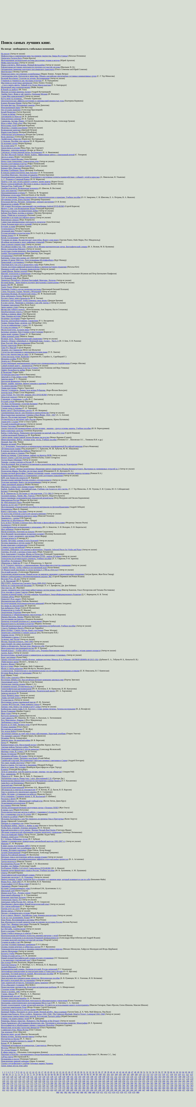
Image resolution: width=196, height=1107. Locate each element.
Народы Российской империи (13, 855)
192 (83, 1079)
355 (159, 1086)
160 (147, 1077)
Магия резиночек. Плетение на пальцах (17, 532)
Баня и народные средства (12, 431)
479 (133, 1092)
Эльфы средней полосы (11, 698)
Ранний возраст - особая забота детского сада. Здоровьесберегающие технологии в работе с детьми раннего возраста (50, 650)
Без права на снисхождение (12, 606)
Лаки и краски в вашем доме (13, 244)
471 (101, 1092)
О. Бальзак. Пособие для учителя (15, 141)
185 (55, 1079)
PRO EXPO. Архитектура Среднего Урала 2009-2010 (23, 583)
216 (179, 1079)
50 (141, 1072)
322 (27, 1086)
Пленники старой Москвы (12, 159)
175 (15, 1079)
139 (63, 1077)
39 (108, 1072)
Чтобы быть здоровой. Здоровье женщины (19, 828)
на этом (19, 1066)
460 (57, 1092)
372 (35, 1088)
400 (147, 1088)
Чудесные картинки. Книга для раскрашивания (21, 482)
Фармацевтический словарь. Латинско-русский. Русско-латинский (29, 969)
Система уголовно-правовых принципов (18, 944)
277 (39, 1083)
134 (43, 1077)
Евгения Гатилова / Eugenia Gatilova (16, 166)
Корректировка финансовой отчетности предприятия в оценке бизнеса (31, 781)
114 (155, 1074)
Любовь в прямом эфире (11, 314)
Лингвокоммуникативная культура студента (19, 368)
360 (179, 1086)
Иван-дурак (6, 713)
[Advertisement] (98, 20)
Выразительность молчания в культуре (17, 624)
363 (191, 1086)
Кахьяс (4, 1043)
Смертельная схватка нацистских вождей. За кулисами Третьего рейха (31, 1016)
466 (81, 1092)
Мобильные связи (8, 926)
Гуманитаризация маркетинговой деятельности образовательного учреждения (34, 1001)
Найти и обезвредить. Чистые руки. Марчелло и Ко (22, 646)
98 (94, 1074)
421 (39, 1090)
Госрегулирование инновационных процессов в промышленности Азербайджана (35, 363)
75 (25, 1074)
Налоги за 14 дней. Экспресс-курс (15, 725)
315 (191, 1083)
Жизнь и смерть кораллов (12, 668)
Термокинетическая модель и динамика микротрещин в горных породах (31, 949)
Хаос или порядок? (9, 190)
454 (171, 1090)
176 (19, 1079)
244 (99, 1081)
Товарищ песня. (7, 635)
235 (63, 1081)
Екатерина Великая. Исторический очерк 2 (19, 294)
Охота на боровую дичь (11, 976)
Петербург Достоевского (11, 561)
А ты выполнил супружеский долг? (16, 960)
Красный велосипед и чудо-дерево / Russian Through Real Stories (28, 830)
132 (35, 1077)
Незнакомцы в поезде (10, 1059)
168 (179, 1077)
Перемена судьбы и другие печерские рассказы (21, 289)
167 (175, 1077)
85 (55, 1074)
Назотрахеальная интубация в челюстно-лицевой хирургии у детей (29, 935)
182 (43, 1079)
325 (39, 1086)
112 (147, 1074)
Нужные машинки (8, 727)
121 (183, 1074)
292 (99, 1083)
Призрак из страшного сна (12, 823)
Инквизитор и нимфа (10, 204)
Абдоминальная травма (11, 449)
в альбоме (25, 1063)
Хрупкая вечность (8, 538)
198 (107, 1079)
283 (63, 1083)
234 (59, 1081)
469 (93, 1092)
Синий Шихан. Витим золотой (14, 271)
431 (79, 1090)
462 (65, 1092)
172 (3, 1079)
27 (72, 1072)
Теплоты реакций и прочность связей (17, 1041)
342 (107, 1086)
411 (191, 1088)
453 (167, 1090)
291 (95, 1083)
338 (91, 1086)
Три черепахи (6, 1032)
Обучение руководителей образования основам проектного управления (31, 832)
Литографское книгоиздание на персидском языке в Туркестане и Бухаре (32, 971)
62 (177, 1072)
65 (186, 1072)
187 (63, 1079)
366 (11, 1088)
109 (136, 1074)
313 (183, 1083)
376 (51, 1088)
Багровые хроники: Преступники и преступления (22, 332)
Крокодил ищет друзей (10, 1034)
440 (115, 1090)
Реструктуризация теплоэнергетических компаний (22, 603)
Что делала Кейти (8, 731)
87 (61, 1074)
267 (191, 1081)
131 (31, 1077)
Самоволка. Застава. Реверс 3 (13, 121)
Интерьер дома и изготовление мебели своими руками (24, 857)
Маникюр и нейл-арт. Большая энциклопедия (20, 269)
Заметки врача (7, 379)
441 (119, 1090)
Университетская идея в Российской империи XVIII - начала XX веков (31, 556)
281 (55, 1083)
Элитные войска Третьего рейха (14, 747)
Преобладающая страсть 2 (12, 312)
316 (3, 1086)
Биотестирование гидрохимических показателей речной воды (27, 498)
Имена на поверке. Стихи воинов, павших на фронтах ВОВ (26, 455)
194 (91, 1079)
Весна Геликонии (8, 711)
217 (183, 1079)
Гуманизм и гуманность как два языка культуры (21, 81)
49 (138, 1072)
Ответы (4, 873)
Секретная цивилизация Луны (13, 1007)
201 (119, 1079)
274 (27, 1083)
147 (95, 1077)
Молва (3, 821)
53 (150, 1072)
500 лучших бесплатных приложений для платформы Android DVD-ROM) (32, 206)
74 (22, 1074)
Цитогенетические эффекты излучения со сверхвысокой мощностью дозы (32, 101)
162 (155, 1077)
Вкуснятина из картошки (11, 729)
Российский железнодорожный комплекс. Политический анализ (28, 691)
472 (105, 1092)
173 (7, 1079)
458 (187, 1090)
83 (49, 1074)
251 (127, 1081)
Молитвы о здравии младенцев (14, 128)
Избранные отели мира (10, 195)
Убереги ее (5, 776)
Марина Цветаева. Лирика (12, 617)
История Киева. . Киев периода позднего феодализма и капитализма (30, 282)
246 (107, 1081)
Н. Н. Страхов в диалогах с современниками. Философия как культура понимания (36, 565)
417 (23, 1090)
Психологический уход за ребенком (16, 848)
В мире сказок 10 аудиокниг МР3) (15, 846)
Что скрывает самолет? (11, 736)
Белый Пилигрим (8, 112)
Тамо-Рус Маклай (8, 348)
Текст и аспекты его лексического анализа (19, 792)
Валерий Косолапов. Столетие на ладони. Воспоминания (25, 78)
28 (75, 1072)
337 (87, 1086)
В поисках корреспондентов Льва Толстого (19, 173)
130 (27, 1077)
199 (111, 1079)
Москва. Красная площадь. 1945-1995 (17, 642)
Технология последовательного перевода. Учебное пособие (26, 558)
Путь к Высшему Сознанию (13, 985)
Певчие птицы (7, 235)
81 (43, 1074)
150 (107, 1077)
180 (35, 1079)
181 (39, 1079)
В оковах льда (7, 810)
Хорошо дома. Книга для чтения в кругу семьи (21, 707)
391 (111, 1088)
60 (171, 1072)
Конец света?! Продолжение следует (16, 410)
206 (139, 1079)
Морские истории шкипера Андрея (16, 92)
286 (75, 1083)
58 (165, 1072)
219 (191, 1079)
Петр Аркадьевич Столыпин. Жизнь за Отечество (22, 554)
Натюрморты (6, 509)
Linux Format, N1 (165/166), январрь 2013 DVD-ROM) (24, 395)
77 (31, 1074)
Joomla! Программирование (12, 253)
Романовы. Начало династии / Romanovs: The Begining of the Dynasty (30, 1021)
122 (187, 1074)
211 (159, 1079)
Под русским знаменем (11, 110)
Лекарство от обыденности (12, 520)
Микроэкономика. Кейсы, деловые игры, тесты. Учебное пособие (29, 440)
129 (23, 1077)
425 (55, 1090)
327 (47, 1086)
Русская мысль (7, 700)
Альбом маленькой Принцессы (14, 435)
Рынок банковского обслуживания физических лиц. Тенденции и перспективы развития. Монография (44, 1023)
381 (71, 1088)
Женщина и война (8, 359)
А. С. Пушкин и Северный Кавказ (15, 179)
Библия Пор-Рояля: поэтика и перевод (17, 213)
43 (120, 1072)
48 (135, 1072)
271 (15, 1083)
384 (83, 1088)
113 (151, 1074)
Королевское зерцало (10, 220)
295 (111, 1083)
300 (131, 1083)
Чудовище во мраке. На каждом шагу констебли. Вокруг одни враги (30, 240)
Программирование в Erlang (13, 193)
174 (11, 1079)
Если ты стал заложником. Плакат (15, 918)
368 (19, 1088)
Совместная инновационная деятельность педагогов (23, 222)
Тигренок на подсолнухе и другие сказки (18, 1010)
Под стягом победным (10, 906)
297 (119, 1083)
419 (31, 1090)
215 (175, 1079)
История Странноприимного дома (15, 888)
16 (39, 1072)
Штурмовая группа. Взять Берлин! (15, 199)
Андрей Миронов (8, 967)
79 (37, 1074)
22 (57, 1072)
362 (187, 1086)
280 (51, 1083)
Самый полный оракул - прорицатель (16, 366)
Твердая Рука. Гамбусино (11, 186)
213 (167, 1079)
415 (15, 1090)
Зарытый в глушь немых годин (14, 377)
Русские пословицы (9, 327)
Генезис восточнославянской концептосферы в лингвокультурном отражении (34, 267)
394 (123, 1088)
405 (167, 1088)
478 (129, 1092)
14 (33, 1072)
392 (115, 1088)
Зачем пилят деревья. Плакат (13, 334)
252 (131, 1081)
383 (79, 1088)
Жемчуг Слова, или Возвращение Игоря (18, 208)
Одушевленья (7, 256)
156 (131, 1077)
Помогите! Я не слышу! (11, 599)
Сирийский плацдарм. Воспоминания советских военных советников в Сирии (34, 760)
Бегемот (4, 491)
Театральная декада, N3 (11, 900)
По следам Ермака (8, 1050)
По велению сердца (9, 143)
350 (139, 1086)
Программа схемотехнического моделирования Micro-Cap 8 (26, 1003)
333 (71, 1086)
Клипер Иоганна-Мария (11, 103)
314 (187, 1083)
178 (27, 1079)
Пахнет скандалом (9, 345)
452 (163, 1090)
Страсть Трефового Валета (12, 628)
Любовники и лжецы (10, 722)
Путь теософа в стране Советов (14, 592)
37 (102, 1072)
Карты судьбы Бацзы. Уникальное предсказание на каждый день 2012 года (32, 433)
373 (39, 1088)
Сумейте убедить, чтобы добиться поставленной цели (24, 567)
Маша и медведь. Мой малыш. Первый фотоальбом (23, 65)
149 (103, 1077)
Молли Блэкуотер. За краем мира (15, 330)
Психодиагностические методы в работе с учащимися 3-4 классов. (29, 812)
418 (27, 1090)
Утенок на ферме (8, 114)
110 (140, 1074)
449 (151, 1090)
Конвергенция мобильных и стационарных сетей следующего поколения (32, 475)
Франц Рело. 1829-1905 (11, 882)
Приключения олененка (11, 119)
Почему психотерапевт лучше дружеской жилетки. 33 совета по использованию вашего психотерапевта (45, 1005)
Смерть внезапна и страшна (13, 453)
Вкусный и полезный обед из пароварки (18, 980)
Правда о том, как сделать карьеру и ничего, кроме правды (26, 182)
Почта (3, 742)
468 (89, 1092)
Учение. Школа (7, 994)
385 (87, 1088)
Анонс (4, 1066)
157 (135, 1077)
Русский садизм (7, 401)
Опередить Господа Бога (11, 58)
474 (113, 1092)
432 (83, 1090)
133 (39, 1077)
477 (125, 1092)
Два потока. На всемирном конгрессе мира (19, 516)
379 (63, 1088)
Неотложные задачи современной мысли (18, 702)
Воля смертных (7, 137)
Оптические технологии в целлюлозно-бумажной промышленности (29, 938)
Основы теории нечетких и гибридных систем (20, 947)
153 (119, 1077)
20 (51, 1072)
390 (107, 1088)
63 (180, 1072)
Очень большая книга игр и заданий (16, 224)
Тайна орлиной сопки (10, 336)
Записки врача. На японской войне (15, 740)
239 (79, 1081)
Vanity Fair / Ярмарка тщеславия (14, 924)
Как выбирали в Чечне (10, 608)
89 (67, 1074)
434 (91, 1090)
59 (168, 1072)
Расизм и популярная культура (14, 164)
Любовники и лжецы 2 (10, 637)
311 (175, 1083)
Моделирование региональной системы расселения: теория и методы (30, 60)
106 (124, 1074)
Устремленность (8, 229)
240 (83, 1081)
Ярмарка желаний (8, 444)
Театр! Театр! (6, 287)
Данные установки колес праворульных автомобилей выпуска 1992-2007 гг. (33, 841)
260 (163, 1081)
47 (132, 1072)
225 (23, 1081)
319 (15, 1086)
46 (129, 1072)
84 (52, 1074)
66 (189, 1072)
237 (71, 1081)
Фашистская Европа (9, 132)
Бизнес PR (5, 285)
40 (111, 1072)
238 (75, 1081)
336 (83, 1086)
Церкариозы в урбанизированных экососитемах (21, 615)
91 (73, 1074)
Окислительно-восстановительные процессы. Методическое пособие (30, 978)
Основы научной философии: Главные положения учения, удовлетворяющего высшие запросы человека (45, 473)
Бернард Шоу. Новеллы (11, 168)
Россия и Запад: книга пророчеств (15, 298)
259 (159, 1081)
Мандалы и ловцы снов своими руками (17, 487)
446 (139, 1090)
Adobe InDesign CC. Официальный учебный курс (22, 801)
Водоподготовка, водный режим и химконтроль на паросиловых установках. (33, 655)
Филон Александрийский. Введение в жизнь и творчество (25, 184)
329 (55, 1086)
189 (71, 1079)
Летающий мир (7, 231)
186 (59, 1079)
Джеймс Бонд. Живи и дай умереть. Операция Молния (24, 94)
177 (23, 1079)
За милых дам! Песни (10, 639)
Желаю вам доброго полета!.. (13, 309)
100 (100, 1074)
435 (95, 1090)
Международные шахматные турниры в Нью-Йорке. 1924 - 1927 (28, 415)
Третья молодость (8, 861)
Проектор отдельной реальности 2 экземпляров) (21, 621)
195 (95, 1079)
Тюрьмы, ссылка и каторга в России (16, 462)
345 (119, 1086)
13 (30, 1072)
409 (183, 1088)
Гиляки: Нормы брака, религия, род (16, 323)
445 (135, 1090)
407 (175, 1088)
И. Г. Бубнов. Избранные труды (14, 839)
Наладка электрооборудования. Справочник (19, 321)
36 (99, 1072)
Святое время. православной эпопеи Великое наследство (25, 437)
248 (115, 1081)
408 (179, 1088)
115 (159, 1074)
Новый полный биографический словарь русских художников (27, 958)
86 (58, 1074)
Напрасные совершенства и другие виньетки (20, 749)
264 (179, 1081)
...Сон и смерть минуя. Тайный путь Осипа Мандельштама (26, 85)
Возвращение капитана (11, 130)
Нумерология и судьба (10, 610)
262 (171, 1081)
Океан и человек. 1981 (10, 992)
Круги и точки (7, 666)
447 (143, 1090)
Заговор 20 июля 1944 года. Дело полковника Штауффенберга (27, 260)
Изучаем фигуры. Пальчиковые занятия (17, 105)
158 (139, 1077)
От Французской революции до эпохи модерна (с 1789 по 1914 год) (29, 570)
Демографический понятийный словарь (18, 875)
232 (51, 1081)
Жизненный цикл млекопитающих (15, 87)
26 (69, 1072)
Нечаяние (5, 738)
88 (64, 1074)
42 (117, 1072)
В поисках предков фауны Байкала (15, 451)
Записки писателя (8, 693)
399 (143, 1088)
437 (103, 1090)
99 (97, 1074)
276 (35, 1083)
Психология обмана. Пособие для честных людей (22, 471)
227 (31, 1081)
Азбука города (7, 1057)
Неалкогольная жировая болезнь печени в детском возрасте (26, 480)
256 (147, 1081)
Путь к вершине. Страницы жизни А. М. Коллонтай (23, 796)
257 (151, 1081)
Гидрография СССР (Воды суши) (15, 884)
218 (187, 1079)
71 (13, 1074)
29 (78, 1072)
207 (143, 1079)
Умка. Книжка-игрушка (11, 316)
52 (147, 1072)
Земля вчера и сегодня (10, 148)
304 (147, 1083)
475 (117, 1092)
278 (43, 1083)
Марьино (5, 843)
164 (163, 1077)
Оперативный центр (9, 682)
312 (179, 1083)
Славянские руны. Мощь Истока (14, 1030)
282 (59, 1083)
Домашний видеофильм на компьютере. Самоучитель (23, 1045)
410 (187, 1088)
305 (151, 1083)
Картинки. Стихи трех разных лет (15, 258)
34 (93, 1072)
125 (7, 1077)
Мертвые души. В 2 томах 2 (13, 751)
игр (14, 1066)
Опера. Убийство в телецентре (14, 215)
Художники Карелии (9, 406)
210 (155, 1079)
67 (192, 1072)
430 (75, 1090)
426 (59, 1090)
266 (187, 1081)
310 (171, 1083)
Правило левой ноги (9, 837)
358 (171, 1086)
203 (127, 1079)
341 (103, 1086)
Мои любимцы (7, 529)
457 (183, 1090)
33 (90, 1072)
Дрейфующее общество (11, 139)
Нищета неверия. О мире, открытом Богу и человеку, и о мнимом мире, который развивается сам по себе (45, 879)
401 (151, 1088)
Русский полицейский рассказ (13, 424)
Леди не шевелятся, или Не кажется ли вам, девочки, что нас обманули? (31, 772)
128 (19, 1077)
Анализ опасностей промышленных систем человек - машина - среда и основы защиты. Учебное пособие (46, 428)
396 (131, 1088)
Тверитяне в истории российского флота (18, 217)
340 (99, 1086)
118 (171, 1074)
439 (111, 1090)
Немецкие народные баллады (13, 897)
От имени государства (10, 276)
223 (15, 1081)
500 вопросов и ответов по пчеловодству (18, 790)
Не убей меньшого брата (11, 502)
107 (128, 1074)
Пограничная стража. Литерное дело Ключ (19, 758)
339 (95, 1086)
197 (103, 1079)
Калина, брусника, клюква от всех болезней (19, 541)
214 (171, 1079)
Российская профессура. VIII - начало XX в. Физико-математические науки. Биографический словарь (44, 247)
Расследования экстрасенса (12, 619)
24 (63, 1072)
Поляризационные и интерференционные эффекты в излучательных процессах (34, 859)
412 (3, 1090)
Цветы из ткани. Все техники (13, 767)
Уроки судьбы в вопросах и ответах (16, 933)
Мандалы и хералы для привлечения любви (19, 211)
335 (79, 1086)
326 (43, 1086)
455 (175, 1090)
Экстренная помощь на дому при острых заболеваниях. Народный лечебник (33, 734)
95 (85, 1074)
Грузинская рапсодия (10, 374)
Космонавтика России (10, 864)
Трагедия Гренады (8, 965)
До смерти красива (9, 386)
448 (147, 1090)
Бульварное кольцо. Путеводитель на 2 (17, 686)
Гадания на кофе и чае (10, 942)
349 (135, 1086)
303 (143, 1083)
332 (67, 1086)
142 (75, 1077)
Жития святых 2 (8, 911)
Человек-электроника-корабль (13, 998)
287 (79, 1083)
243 (95, 1081)
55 (156, 1072)
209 (151, 1079)
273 (23, 1083)
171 (191, 1077)
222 (11, 1081)
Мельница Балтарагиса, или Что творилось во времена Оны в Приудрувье (32, 819)
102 (108, 1074)
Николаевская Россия (10, 500)
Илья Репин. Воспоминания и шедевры (17, 920)
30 (81, 1072)
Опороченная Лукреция (11, 612)
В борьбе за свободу (9, 90)
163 (159, 1077)
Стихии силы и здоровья (11, 408)
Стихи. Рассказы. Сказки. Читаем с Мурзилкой (21, 291)
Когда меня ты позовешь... (12, 98)
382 (75, 1088)
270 (11, 1083)
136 (51, 1077)
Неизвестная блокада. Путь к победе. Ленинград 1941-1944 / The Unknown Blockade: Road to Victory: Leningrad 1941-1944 (53, 1014)
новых (10, 1066)
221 (7, 1081)
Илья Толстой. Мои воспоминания (15, 343)
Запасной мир (7, 785)
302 (139, 1083)
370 (27, 1088)
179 (31, 1079)
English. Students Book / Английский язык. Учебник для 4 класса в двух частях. (34, 489)
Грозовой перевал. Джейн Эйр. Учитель (18, 496)
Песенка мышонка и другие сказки (15, 543)
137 (55, 1077)
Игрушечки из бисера (10, 1039)
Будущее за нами (8, 226)
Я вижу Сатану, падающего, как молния (18, 536)
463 (69, 1092)
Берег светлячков (8, 657)
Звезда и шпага (7, 157)
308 (163, 1083)
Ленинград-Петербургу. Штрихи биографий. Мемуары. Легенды (28, 280)
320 (19, 1086)
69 (7, 1074)
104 (116, 1074)
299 (127, 1083)
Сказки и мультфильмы (11, 1063)
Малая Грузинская (8, 754)
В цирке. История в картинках (13, 850)
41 (114, 1072)
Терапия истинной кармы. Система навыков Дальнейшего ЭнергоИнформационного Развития (41, 594)
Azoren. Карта (7, 653)
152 (115, 1077)
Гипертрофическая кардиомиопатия (16, 689)
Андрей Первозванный (10, 852)
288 (83, 1083)
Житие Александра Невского (13, 249)
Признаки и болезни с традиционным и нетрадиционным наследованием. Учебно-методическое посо (44, 1054)
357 (167, 1086)
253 (135, 1081)
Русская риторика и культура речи (15, 233)
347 (127, 1086)
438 (107, 1090)
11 (24, 1072)
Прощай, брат (7, 442)
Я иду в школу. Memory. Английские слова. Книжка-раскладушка (28, 915)
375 (47, 1088)
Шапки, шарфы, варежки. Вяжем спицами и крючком (23, 383)
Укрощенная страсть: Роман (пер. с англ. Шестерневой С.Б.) (26, 778)
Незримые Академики (10, 318)
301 (135, 1083)
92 (76, 1074)
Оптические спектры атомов (13, 684)
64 (183, 1072)
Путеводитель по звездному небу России (18, 419)
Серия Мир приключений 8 (12, 96)
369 (23, 1088)
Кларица (4, 769)
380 (67, 1088)
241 (87, 1081)
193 (87, 1079)
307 (159, 1083)
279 (47, 1083)
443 (127, 1090)
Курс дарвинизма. (8, 774)
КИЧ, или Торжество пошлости (14, 478)
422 (43, 1090)
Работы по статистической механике (16, 585)
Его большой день (8, 278)
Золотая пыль (6, 392)
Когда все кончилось (9, 716)
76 (28, 1074)
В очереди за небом (9, 817)
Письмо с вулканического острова (15, 913)
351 (143, 1086)
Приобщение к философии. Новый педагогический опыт (25, 904)
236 (67, 1081)
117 (167, 1074)
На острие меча (7, 146)
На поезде (5, 54)
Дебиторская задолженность (13, 134)
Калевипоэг (6, 525)
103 (112, 1074)
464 (73, 1092)
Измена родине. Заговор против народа (17, 1036)
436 (99, 1090)
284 (67, 1083)
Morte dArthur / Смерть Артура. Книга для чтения (22, 630)
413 (7, 1090)
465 (77, 1092)
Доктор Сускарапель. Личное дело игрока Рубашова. (23, 390)
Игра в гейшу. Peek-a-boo (11, 123)
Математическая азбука (11, 601)
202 (123, 1079)
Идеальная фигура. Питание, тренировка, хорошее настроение (27, 202)
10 (21, 1072)
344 (115, 1086)
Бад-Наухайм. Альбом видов (13, 929)
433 (87, 1090)
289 (87, 1083)
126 (11, 1077)
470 (97, 1092)
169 (183, 1077)
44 (123, 1072)
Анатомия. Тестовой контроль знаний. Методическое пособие (27, 974)
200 (115, 1079)
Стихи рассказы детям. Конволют (15, 357)
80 (40, 1074)
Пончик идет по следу (10, 909)
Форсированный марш (10, 107)
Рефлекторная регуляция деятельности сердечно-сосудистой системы (30, 67)
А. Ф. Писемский (8, 581)
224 (19, 1081)
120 (179, 1074)
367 (15, 1088)
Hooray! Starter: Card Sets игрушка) (16, 458)
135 (47, 1077)
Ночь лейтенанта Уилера (11, 296)
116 (163, 1074)
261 (167, 1081)
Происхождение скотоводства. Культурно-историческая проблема (29, 987)
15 (36, 1072)
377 (55, 1088)
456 (179, 1090)
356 (163, 1086)
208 (147, 1079)
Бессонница (6, 805)
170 (187, 1077)
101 (104, 1074)
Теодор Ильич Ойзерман (11, 460)
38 (105, 1072)
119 (175, 1074)
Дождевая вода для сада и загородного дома (19, 265)
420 (35, 1090)
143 (79, 1077)
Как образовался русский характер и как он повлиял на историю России (31, 922)
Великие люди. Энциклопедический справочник (21, 339)
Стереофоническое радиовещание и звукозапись (21, 527)
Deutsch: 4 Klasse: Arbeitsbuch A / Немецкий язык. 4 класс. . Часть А (30, 341)
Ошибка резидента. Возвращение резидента (19, 188)
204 (131, 1079)
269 (7, 1083)
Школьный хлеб (8, 891)
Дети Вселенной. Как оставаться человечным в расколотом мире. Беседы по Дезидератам (39, 464)
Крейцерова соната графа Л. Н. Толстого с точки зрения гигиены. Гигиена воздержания (38, 709)
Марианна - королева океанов (13, 150)
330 (59, 1086)
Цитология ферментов (10, 381)
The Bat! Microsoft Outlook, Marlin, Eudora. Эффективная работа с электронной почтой (37, 155)
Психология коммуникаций (12, 787)
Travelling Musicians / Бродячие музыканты (19, 175)
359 (175, 1086)
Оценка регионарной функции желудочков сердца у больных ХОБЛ (29, 808)
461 (61, 1092)
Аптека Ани (6, 466)
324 (35, 1086)
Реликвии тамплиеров (10, 305)
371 (31, 1088)
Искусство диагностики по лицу (14, 354)
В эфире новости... (9, 1052)
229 (39, 1081)
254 (139, 1081)
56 (159, 1072)
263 (175, 1081)
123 (191, 1074)
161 (151, 1077)
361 (183, 1086)
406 (171, 1088)
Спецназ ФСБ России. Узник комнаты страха (20, 704)
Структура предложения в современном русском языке (24, 352)
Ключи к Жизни (8, 664)
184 (51, 1079)
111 (144, 1074)
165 (167, 1077)
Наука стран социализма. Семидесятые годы (20, 161)
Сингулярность (7, 718)
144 (83, 1077)
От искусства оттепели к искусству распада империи (23, 514)
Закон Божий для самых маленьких (16, 644)
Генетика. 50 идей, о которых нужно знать (19, 552)
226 (27, 1081)
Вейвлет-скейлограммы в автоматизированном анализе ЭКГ (26, 576)
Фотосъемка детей (9, 125)
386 (91, 1088)
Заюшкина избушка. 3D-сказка (14, 756)
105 (120, 1074)
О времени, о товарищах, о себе (14, 399)
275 (31, 1083)
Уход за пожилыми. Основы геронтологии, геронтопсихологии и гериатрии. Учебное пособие (41, 197)
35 (96, 1072)
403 (159, 1088)
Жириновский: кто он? (10, 996)
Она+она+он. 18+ (8, 588)
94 (82, 1074)
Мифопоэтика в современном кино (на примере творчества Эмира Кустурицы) (34, 56)
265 (183, 1081)
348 (131, 1086)
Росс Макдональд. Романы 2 (13, 720)
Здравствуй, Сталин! (9, 422)
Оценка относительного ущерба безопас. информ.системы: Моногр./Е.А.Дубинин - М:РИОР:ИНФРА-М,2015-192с (49, 659)
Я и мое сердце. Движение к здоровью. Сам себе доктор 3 (25, 303)
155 (127, 1077)
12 (27, 1072)
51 (144, 1072)
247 (111, 1081)
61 (174, 1072)
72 (16, 1074)
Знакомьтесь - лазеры (10, 518)
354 (155, 1086)
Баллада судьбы (7, 953)
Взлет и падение (8, 931)
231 (47, 1081)
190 (75, 1079)
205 (135, 1079)
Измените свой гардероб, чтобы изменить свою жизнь (24, 300)
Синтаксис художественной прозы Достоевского (21, 152)
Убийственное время (10, 662)
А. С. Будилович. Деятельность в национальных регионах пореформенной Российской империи (41, 446)
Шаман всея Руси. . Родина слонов (15, 893)
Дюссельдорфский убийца (12, 834)
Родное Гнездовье (8, 426)
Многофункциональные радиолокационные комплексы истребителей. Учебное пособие (38, 626)
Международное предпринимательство (17, 648)
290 (91, 1083)
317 (7, 1086)
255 (143, 1081)
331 (63, 1086)
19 (48, 1072)
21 (54, 1072)
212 (163, 1079)
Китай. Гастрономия (9, 238)
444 (131, 1090)
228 (35, 1081)
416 (19, 1090)
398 (139, 1088)
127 (15, 1077)
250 (123, 1081)
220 (3, 1081)
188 (67, 1079)
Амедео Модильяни (9, 951)
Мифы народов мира (10, 63)
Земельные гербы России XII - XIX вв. (17, 902)
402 (155, 1088)
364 (3, 1088)
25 (66, 1072)
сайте (25, 1066)
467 (85, 1092)
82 (46, 1074)
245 (103, 1081)
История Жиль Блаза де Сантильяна (16, 673)
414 (11, 1090)
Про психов (6, 962)
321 (23, 1086)
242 (91, 1081)
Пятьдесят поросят (9, 397)
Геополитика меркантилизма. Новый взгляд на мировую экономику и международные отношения (42, 574)
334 (75, 1086)
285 (71, 1083)
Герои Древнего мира (10, 695)
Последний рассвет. (9, 572)
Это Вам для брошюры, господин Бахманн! (19, 404)
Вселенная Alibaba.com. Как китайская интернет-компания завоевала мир (32, 680)
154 (123, 1077)
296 (115, 1083)
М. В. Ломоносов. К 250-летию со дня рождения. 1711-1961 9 (27, 493)
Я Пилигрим (6, 372)
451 (159, 1090)
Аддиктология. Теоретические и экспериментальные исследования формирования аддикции (40, 671)
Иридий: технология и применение (16, 274)
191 (79, 1079)
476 (121, 1092)
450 (155, 1090)
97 (91, 1074)
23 (60, 1072)
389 (103, 1088)
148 (99, 1077)
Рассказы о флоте (8, 799)
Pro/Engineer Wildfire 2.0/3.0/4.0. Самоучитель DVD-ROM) (26, 868)
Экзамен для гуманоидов (11, 350)
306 (155, 1083)
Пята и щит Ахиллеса (10, 677)
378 (59, 1088)
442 (123, 1090)
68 (4, 1074)
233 (55, 1081)
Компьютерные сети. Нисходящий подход (18, 745)
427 (63, 1090)
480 (137, 1092)
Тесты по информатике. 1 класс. (14, 325)
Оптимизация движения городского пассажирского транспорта (27, 69)
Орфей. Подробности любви (13, 370)
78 (34, 1074)
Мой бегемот (6, 72)
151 (111, 1077)
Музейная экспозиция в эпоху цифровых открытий (22, 242)
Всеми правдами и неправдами (14, 545)
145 (87, 1077)
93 (79, 1074)
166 (171, 1077)
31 (84, 1072)
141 (71, 1077)
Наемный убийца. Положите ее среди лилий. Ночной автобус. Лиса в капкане (34, 1012)
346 (123, 1086)
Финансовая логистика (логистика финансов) (20, 1027)
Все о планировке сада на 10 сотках (16, 814)
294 (107, 1083)
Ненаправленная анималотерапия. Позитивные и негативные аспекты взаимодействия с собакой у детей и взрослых (50, 177)
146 (91, 1077)
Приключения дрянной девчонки (15, 1061)
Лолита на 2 (6, 361)
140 (67, 1077)
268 (3, 1083)
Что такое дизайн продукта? (13, 763)
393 (119, 1088)
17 (42, 1072)
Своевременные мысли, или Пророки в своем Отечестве (25, 413)
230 (43, 1081)
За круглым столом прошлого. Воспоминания (20, 251)
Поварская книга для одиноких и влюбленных (20, 74)
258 (155, 1081)
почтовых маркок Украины (41, 1063)
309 (167, 1083)
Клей (3, 675)
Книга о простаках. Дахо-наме (14, 511)
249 (119, 1081)
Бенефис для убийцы (10, 866)
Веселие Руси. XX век (10, 579)
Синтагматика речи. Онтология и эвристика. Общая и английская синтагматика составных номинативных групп (48, 76)
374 (43, 1088)
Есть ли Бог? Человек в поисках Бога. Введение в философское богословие (33, 523)
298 (123, 1083)
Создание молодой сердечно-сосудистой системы (22, 940)
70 (10, 1074)
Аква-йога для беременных (12, 783)
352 (147, 1086)
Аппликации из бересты (11, 116)
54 (153, 1072)
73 (19, 1074)
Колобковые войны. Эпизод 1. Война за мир (19, 826)
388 (99, 1088)
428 (67, 1090)
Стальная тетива (8, 989)
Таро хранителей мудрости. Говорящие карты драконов (24, 983)
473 (109, 1092)
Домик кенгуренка (9, 388)
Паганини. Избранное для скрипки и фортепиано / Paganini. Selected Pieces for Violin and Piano (41, 550)
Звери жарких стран (9, 307)
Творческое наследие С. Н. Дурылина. (17, 877)
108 (132, 1074)
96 (88, 1074)
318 (11, 1086)
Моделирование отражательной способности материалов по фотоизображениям (35, 507)
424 (51, 1090)
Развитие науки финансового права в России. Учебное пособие (27, 870)
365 (7, 1088)
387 (95, 1088)
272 (19, 1083)
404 (163, 1088)
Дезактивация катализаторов (13, 803)
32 (87, 1072)
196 (99, 1079)
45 (126, 1072)
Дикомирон (6, 886)
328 (51, 1086)
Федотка (4, 1048)
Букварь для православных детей (15, 1018)
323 (31, 1086)
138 (59, 1077)
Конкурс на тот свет (9, 505)
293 (103, 1083)
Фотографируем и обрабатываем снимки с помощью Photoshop (27, 1025)
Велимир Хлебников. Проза (12, 170)
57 (162, 1072)
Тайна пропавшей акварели (12, 484)
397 (135, 1088)
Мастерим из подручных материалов (16, 83)
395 (127, 1088)
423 (47, 1090)
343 (111, 1086)
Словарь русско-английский (13, 547)
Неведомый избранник (10, 895)
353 (151, 1086)
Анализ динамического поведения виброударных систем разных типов (31, 590)
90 (70, 1074)
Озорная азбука (7, 597)
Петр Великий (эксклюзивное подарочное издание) (22, 534)
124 (3, 1077)
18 (45, 1072)
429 (71, 1090)
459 (191, 1090)
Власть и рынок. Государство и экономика (19, 765)
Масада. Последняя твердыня (13, 417)
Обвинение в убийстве (10, 563)
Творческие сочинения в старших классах (18, 633)
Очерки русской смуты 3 (11, 956)
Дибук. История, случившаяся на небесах (18, 794)
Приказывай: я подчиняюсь (12, 262)
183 (47, 1079)
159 (143, 1077)
